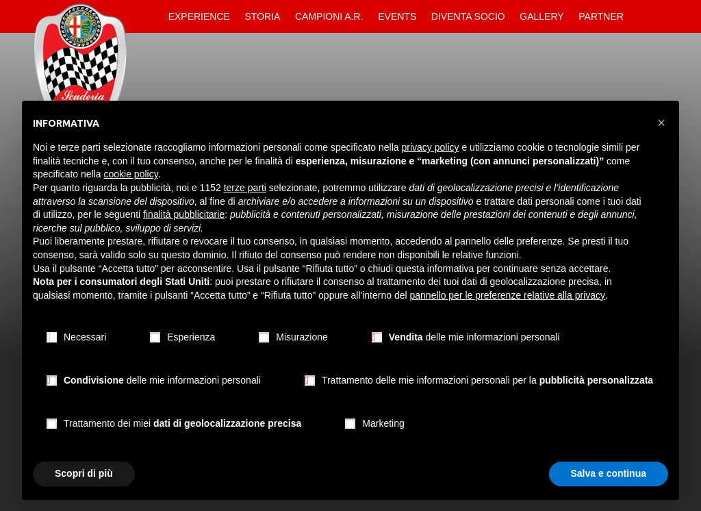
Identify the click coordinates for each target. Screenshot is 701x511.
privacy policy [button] (430, 147)
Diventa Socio (468, 16)
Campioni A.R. (329, 16)
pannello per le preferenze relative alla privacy (508, 295)
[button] (661, 123)
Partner (601, 16)
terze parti (245, 187)
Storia (263, 16)
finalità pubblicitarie (184, 214)
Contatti (643, 16)
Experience (199, 16)
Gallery (541, 16)
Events (397, 16)
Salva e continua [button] (608, 473)
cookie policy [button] (131, 174)
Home (149, 16)
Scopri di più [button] (84, 473)
